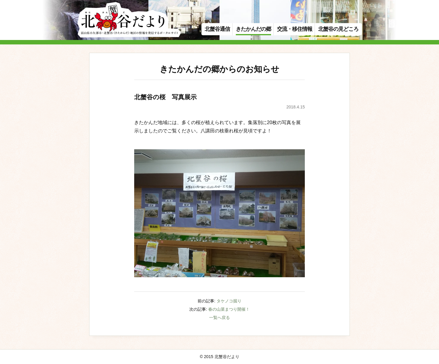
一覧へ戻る (219, 317)
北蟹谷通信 (217, 29)
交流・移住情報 (294, 29)
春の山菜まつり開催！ (229, 309)
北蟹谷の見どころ (338, 29)
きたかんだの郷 (253, 29)
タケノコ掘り (229, 301)
